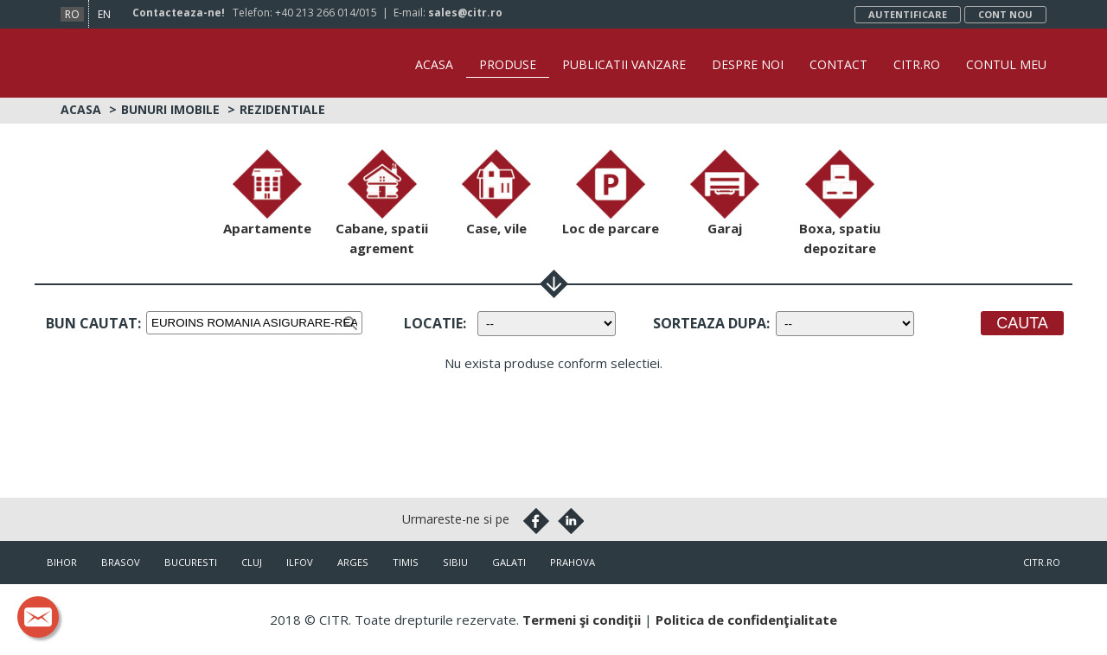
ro (72, 14)
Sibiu (455, 562)
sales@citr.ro (465, 12)
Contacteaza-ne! (178, 12)
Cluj (251, 562)
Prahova (572, 562)
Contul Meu (1006, 64)
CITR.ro (916, 64)
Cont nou (1005, 14)
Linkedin (571, 521)
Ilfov (299, 562)
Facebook (536, 521)
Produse (507, 64)
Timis (406, 562)
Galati (509, 562)
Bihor (62, 562)
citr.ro (1041, 562)
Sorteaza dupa (709, 323)
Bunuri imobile (170, 109)
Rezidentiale (282, 109)
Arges (352, 562)
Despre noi (748, 64)
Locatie (433, 323)
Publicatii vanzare (624, 64)
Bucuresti (190, 562)
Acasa (434, 64)
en (104, 14)
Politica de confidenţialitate (746, 619)
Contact (838, 64)
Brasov (120, 562)
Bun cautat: (93, 323)
